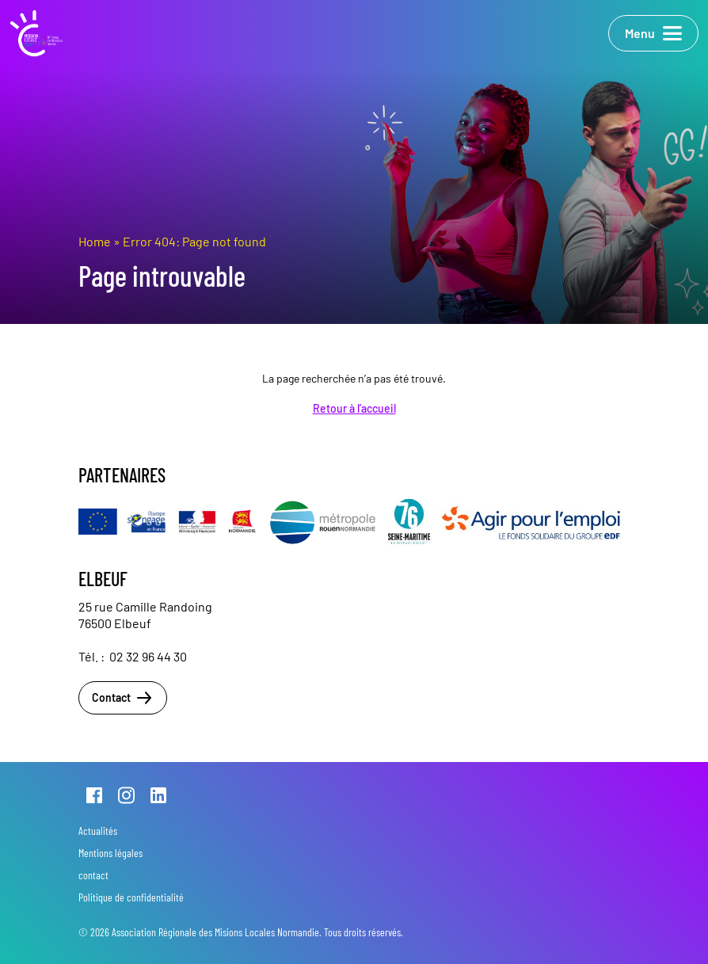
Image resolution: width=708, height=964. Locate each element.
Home (94, 241)
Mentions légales (110, 852)
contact (93, 875)
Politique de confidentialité (131, 897)
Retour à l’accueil (354, 408)
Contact (123, 697)
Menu (653, 33)
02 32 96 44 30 (148, 656)
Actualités (97, 830)
